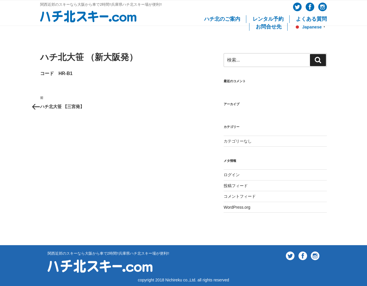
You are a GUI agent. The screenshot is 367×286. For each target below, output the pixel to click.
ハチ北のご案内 (222, 19)
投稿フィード (236, 185)
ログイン (232, 174)
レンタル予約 (268, 19)
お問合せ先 (269, 27)
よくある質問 (311, 19)
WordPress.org (237, 207)
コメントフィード (240, 196)
